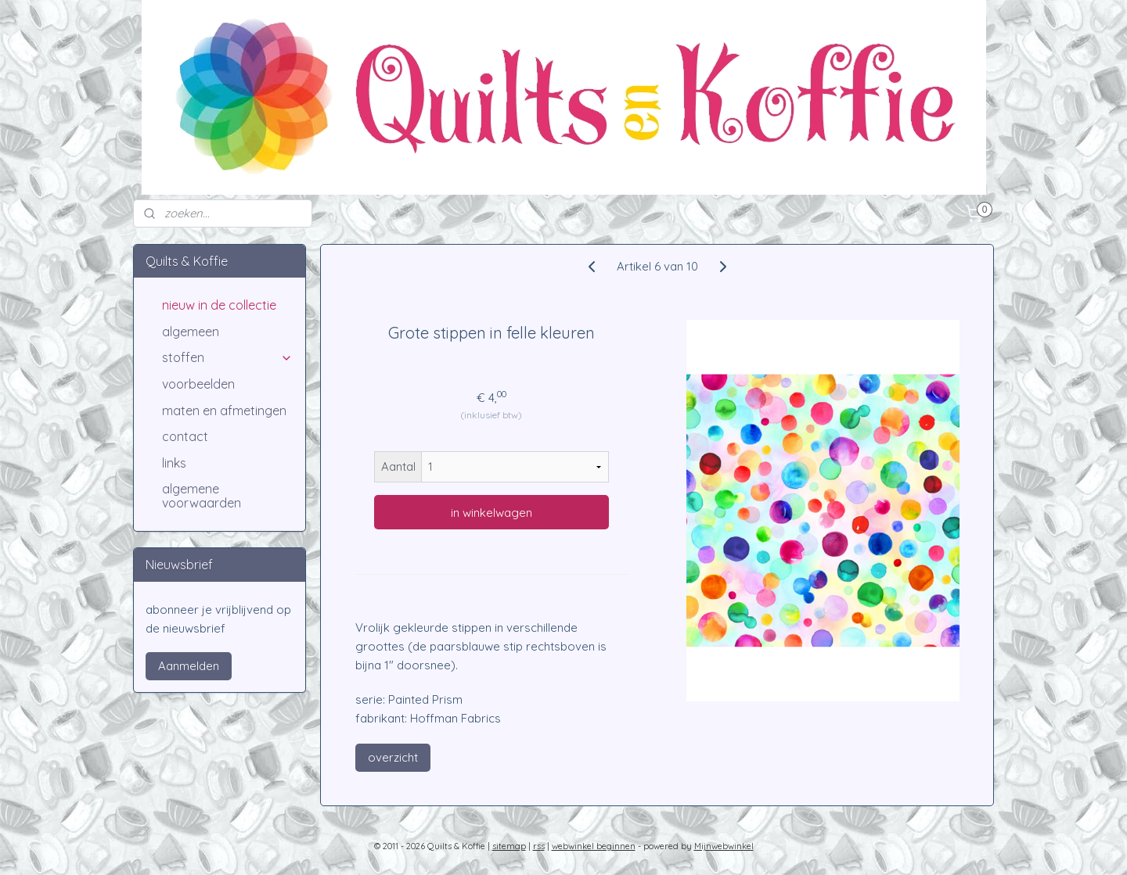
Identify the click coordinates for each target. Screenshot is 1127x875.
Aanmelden (188, 665)
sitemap (509, 846)
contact (185, 436)
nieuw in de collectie (219, 305)
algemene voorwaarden (201, 496)
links (174, 463)
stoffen (227, 357)
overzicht (393, 757)
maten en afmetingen (224, 410)
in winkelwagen (491, 512)
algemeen (190, 331)
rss (539, 846)
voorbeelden (198, 384)
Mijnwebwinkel (724, 846)
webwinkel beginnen (594, 846)
